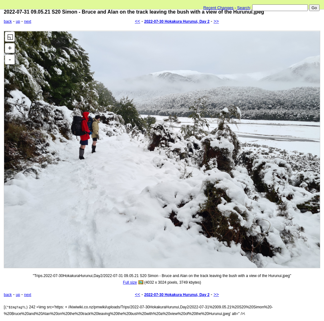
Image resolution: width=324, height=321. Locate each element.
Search (243, 7)
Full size (130, 282)
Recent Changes (218, 7)
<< (137, 21)
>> (216, 21)
